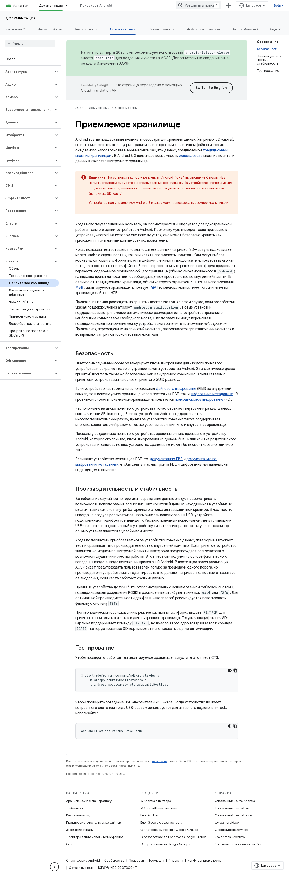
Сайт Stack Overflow (230, 837)
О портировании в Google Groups (165, 844)
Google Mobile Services (231, 830)
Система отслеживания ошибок (238, 844)
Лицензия (176, 860)
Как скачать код (78, 815)
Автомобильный (245, 29)
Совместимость (161, 29)
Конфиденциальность (204, 860)
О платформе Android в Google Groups (169, 830)
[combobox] (198, 5)
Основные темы (126, 108)
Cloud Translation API (99, 90)
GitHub (71, 844)
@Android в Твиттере (155, 801)
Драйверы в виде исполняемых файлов (94, 837)
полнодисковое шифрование (199, 399)
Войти (279, 5)
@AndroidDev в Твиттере (158, 808)
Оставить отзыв (81, 868)
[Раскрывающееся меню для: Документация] (69, 5)
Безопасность (86, 29)
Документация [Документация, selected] (51, 5)
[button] (27, 71)
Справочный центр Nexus (233, 815)
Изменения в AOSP (113, 63)
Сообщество (114, 860)
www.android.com (228, 822)
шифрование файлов (201, 177)
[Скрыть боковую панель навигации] (54, 866)
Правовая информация (146, 860)
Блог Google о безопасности (161, 822)
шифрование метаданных (212, 394)
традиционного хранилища (135, 188)
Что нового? (15, 29)
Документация (20, 18)
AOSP (79, 108)
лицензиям (159, 761)
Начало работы (50, 29)
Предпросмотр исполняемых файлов (93, 822)
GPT (154, 287)
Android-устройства (203, 29)
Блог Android (149, 815)
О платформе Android (83, 860)
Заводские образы (79, 830)
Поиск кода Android (96, 5)
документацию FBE (166, 459)
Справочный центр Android (235, 801)
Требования (74, 808)
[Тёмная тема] (230, 670)
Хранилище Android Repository (89, 801)
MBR (79, 287)
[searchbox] (30, 43)
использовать (191, 155)
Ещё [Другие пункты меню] (273, 29)
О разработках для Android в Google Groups (173, 837)
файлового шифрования (176, 388)
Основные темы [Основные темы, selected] (123, 29)
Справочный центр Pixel (232, 808)
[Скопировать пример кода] (235, 670)
